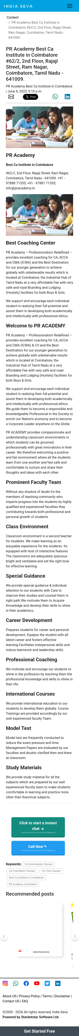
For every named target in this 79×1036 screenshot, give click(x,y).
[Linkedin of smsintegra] (60, 986)
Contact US (11, 1001)
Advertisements (41, 952)
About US (9, 996)
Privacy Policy (29, 996)
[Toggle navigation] (70, 6)
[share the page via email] (11, 96)
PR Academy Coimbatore (23, 884)
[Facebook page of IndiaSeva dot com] (29, 986)
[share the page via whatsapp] (55, 96)
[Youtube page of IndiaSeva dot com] (39, 986)
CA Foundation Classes (22, 870)
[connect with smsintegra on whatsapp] (18, 986)
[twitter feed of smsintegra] (50, 986)
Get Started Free (39, 1031)
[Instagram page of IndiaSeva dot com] (8, 986)
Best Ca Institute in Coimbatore (26, 877)
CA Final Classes (51, 870)
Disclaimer (62, 996)
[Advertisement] (39, 924)
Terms (47, 996)
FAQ (25, 1001)
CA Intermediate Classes (38, 864)
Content (13, 17)
